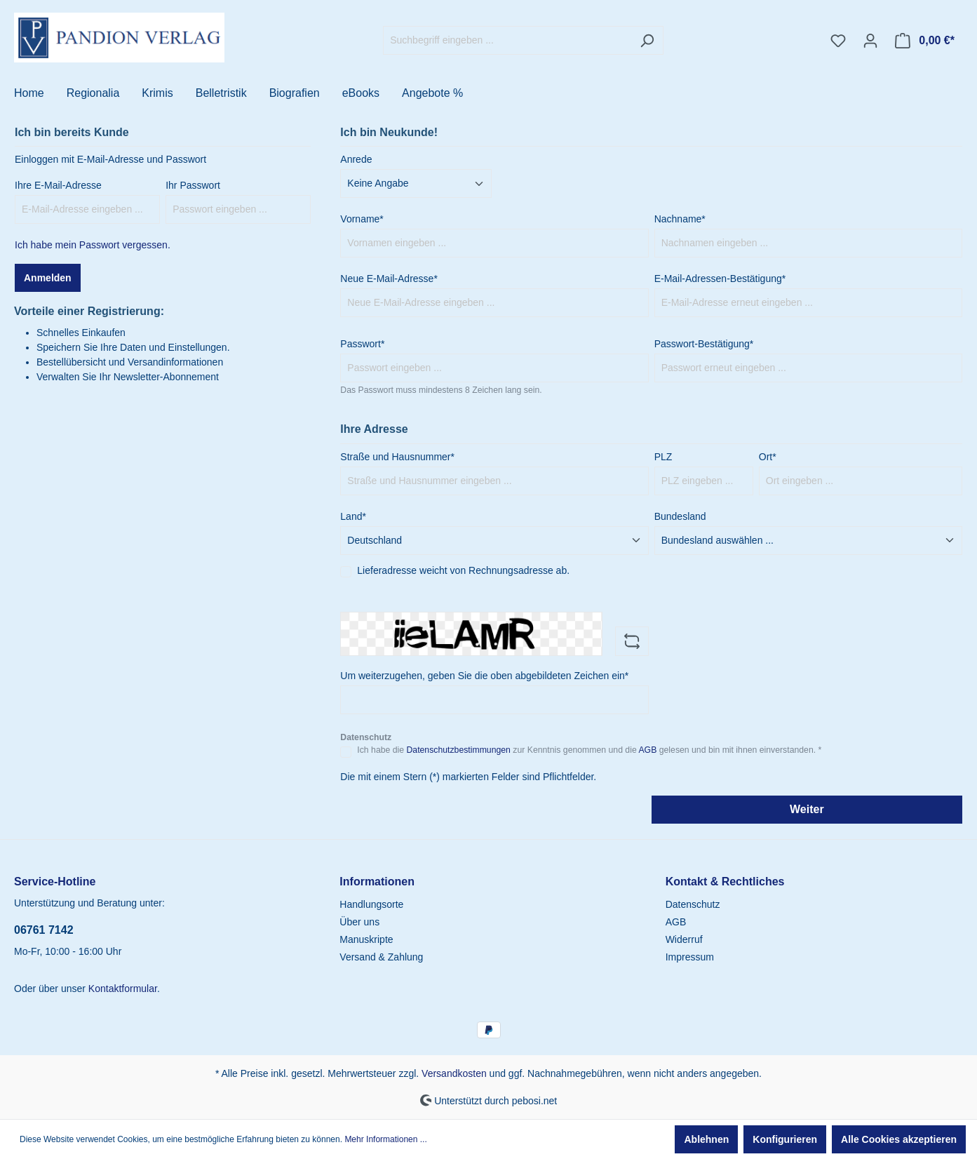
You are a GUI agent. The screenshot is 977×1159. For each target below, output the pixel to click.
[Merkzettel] (838, 40)
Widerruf (684, 939)
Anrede (356, 159)
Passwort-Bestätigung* (704, 343)
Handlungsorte (371, 904)
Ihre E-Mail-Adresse (58, 185)
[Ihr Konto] (870, 40)
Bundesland (680, 516)
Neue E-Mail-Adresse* (389, 278)
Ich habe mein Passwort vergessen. (92, 244)
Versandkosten (454, 1073)
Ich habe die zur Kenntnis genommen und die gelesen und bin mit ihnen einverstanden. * (589, 750)
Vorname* (361, 219)
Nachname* (680, 219)
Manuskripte (366, 939)
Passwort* (362, 343)
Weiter (807, 809)
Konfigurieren (785, 1139)
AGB (647, 750)
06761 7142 (44, 930)
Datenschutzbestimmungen (458, 750)
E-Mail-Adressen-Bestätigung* (720, 278)
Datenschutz (693, 904)
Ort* (767, 456)
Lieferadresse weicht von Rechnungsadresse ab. (463, 570)
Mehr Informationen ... (385, 1139)
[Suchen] (647, 40)
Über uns (359, 921)
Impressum (690, 957)
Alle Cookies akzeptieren (899, 1139)
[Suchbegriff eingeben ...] (507, 40)
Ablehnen (706, 1139)
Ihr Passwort (193, 185)
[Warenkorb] (925, 40)
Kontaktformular (122, 988)
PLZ (663, 456)
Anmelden (48, 277)
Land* (353, 516)
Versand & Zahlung (381, 957)
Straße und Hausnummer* (397, 456)
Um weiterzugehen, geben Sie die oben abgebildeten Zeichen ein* (484, 675)
